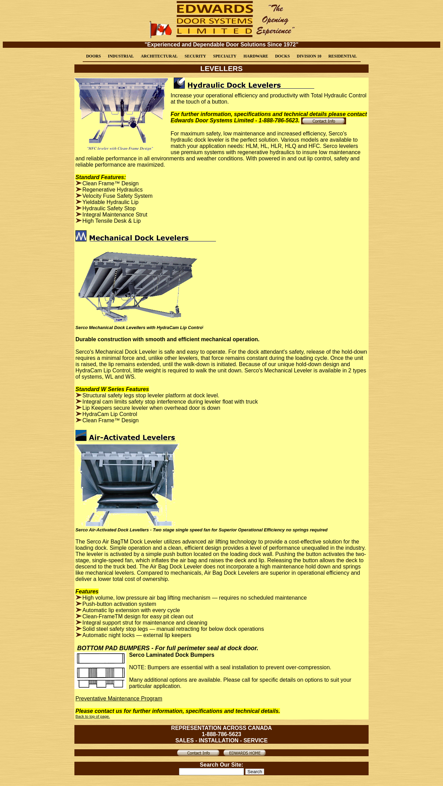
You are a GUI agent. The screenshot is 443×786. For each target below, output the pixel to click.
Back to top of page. (92, 716)
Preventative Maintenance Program (118, 698)
